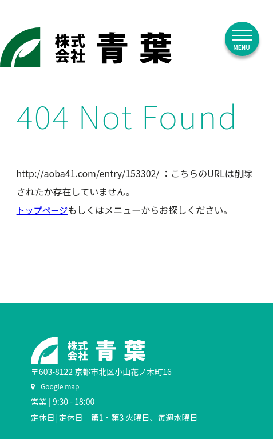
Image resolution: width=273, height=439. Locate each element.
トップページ (42, 210)
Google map (55, 386)
